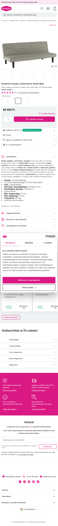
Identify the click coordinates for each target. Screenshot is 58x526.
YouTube (29, 481)
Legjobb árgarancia (48, 113)
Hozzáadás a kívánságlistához (56, 66)
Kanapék (22, 20)
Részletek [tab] (29, 243)
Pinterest (33, 481)
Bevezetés (4, 20)
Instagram (24, 481)
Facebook (20, 481)
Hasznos (24, 307)
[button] (29, 130)
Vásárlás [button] (5, 490)
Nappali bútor (14, 20)
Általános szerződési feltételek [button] (14, 503)
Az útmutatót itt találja (25, 454)
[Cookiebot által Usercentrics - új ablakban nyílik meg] (45, 236)
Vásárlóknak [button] (6, 496)
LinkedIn (38, 481)
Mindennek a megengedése (29, 280)
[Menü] (55, 8)
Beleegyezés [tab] (10, 243)
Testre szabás (29, 287)
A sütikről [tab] (48, 243)
